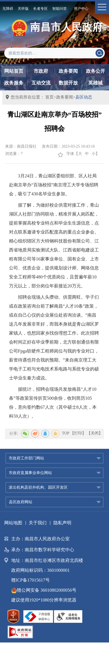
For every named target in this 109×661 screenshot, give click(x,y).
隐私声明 (62, 522)
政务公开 (95, 71)
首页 (49, 97)
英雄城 (95, 83)
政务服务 (13, 83)
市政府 (41, 71)
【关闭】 (95, 433)
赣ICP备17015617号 (30, 580)
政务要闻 (68, 71)
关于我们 (38, 522)
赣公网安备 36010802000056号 (43, 590)
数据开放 (68, 83)
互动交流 (41, 83)
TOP (65, 433)
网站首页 (13, 71)
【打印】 (78, 433)
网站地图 (13, 522)
